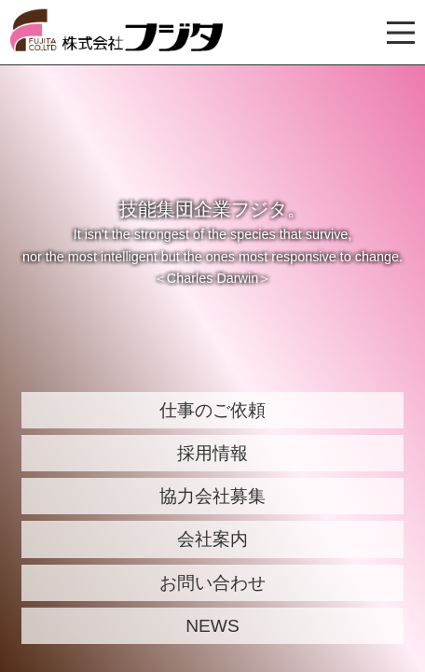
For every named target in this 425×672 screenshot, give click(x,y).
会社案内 (212, 539)
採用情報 (212, 453)
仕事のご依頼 (212, 410)
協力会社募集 (212, 496)
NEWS (212, 626)
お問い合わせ (212, 583)
